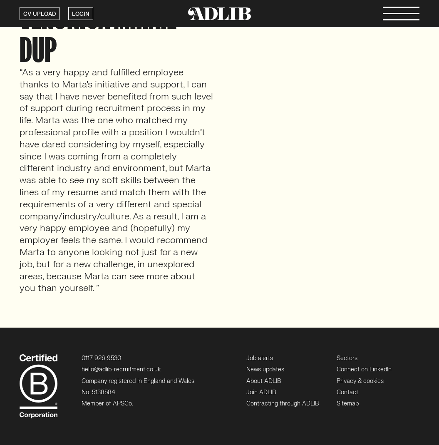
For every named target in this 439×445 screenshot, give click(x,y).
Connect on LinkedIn (364, 369)
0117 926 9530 (101, 358)
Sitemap (348, 404)
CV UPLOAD (39, 14)
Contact (347, 392)
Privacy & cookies (360, 381)
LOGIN (80, 14)
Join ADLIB (261, 392)
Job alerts (259, 358)
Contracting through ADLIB (282, 404)
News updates (265, 369)
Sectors (347, 358)
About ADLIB (263, 381)
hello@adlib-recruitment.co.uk (121, 369)
